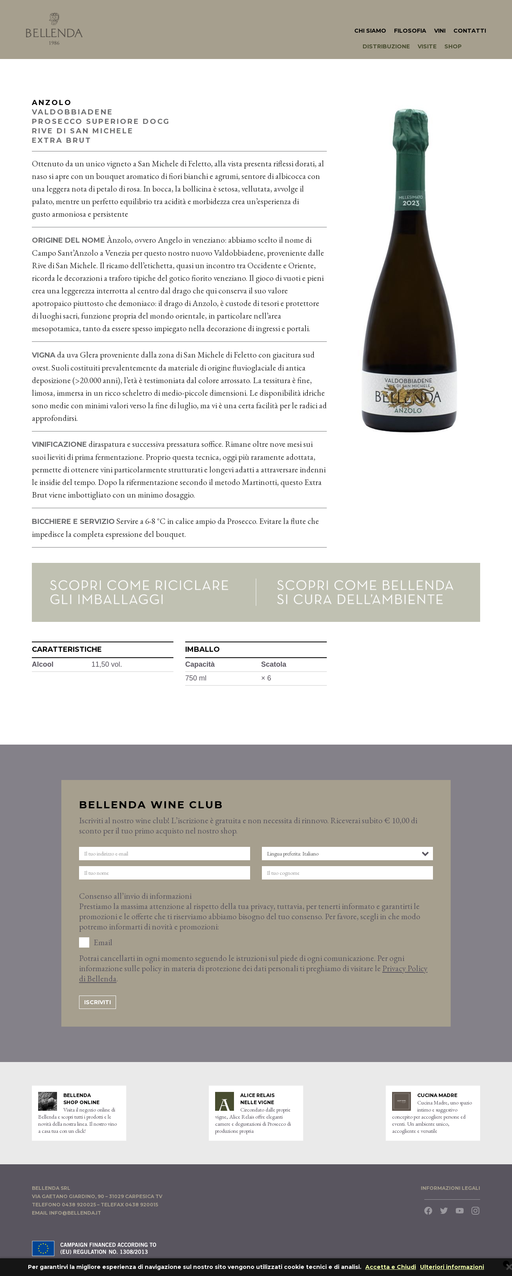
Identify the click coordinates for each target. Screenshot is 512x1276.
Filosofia (410, 30)
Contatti (469, 30)
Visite (427, 46)
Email (103, 942)
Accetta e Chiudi (390, 1267)
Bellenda (54, 29)
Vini (440, 30)
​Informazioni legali (450, 1188)
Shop (453, 46)
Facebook (428, 1211)
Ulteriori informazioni (452, 1267)
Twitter (444, 1211)
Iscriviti (97, 1002)
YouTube (460, 1211)
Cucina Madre (437, 1095)
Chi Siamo (370, 30)
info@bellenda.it (75, 1213)
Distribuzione (386, 46)
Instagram (475, 1211)
